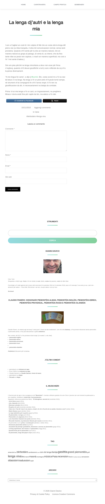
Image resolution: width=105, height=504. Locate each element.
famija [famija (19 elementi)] (55, 452)
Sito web (8, 177)
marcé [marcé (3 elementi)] (27, 457)
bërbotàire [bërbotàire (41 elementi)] (22, 452)
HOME (23, 4)
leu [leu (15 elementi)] (23, 456)
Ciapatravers (39, 4)
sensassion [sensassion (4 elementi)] (85, 457)
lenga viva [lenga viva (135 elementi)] (15, 456)
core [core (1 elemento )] (38, 452)
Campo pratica (60, 4)
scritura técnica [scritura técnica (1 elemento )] (77, 457)
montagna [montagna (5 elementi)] (40, 457)
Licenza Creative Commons (63, 494)
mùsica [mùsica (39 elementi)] (48, 456)
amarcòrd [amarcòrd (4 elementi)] (11, 452)
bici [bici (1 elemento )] (15, 452)
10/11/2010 (26, 108)
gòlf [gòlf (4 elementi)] (88, 452)
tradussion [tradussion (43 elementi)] (24, 460)
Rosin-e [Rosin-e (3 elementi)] (71, 457)
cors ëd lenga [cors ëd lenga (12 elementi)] (45, 452)
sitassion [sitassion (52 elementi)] (13, 460)
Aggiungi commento (42, 108)
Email (7, 166)
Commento (9, 129)
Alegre (20, 375)
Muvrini (34, 77)
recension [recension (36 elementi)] (63, 456)
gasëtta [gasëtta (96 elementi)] (62, 451)
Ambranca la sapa (24, 369)
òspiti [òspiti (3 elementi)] (32, 461)
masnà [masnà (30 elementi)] (32, 456)
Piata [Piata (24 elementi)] (54, 456)
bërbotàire (31, 116)
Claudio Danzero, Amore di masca (31, 373)
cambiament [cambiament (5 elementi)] (32, 452)
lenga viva (41, 116)
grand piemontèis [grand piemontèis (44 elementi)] (77, 452)
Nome (8, 155)
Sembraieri (79, 4)
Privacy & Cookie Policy (40, 494)
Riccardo (12, 377)
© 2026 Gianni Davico (52, 491)
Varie (37, 112)
